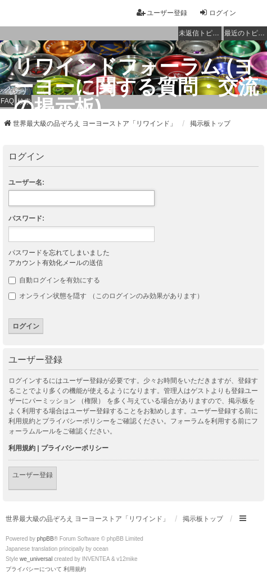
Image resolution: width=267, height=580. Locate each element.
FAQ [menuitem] (7, 101)
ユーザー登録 (32, 475)
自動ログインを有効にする (54, 280)
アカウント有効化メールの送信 (55, 263)
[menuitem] (34, 569)
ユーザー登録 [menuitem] (162, 12)
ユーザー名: (26, 182)
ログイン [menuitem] (217, 12)
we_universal (36, 559)
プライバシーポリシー (74, 448)
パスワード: (26, 218)
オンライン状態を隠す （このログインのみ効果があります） (105, 296)
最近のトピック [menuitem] (245, 33)
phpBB (45, 539)
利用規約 (21, 448)
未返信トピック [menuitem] (200, 33)
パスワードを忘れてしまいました (59, 253)
